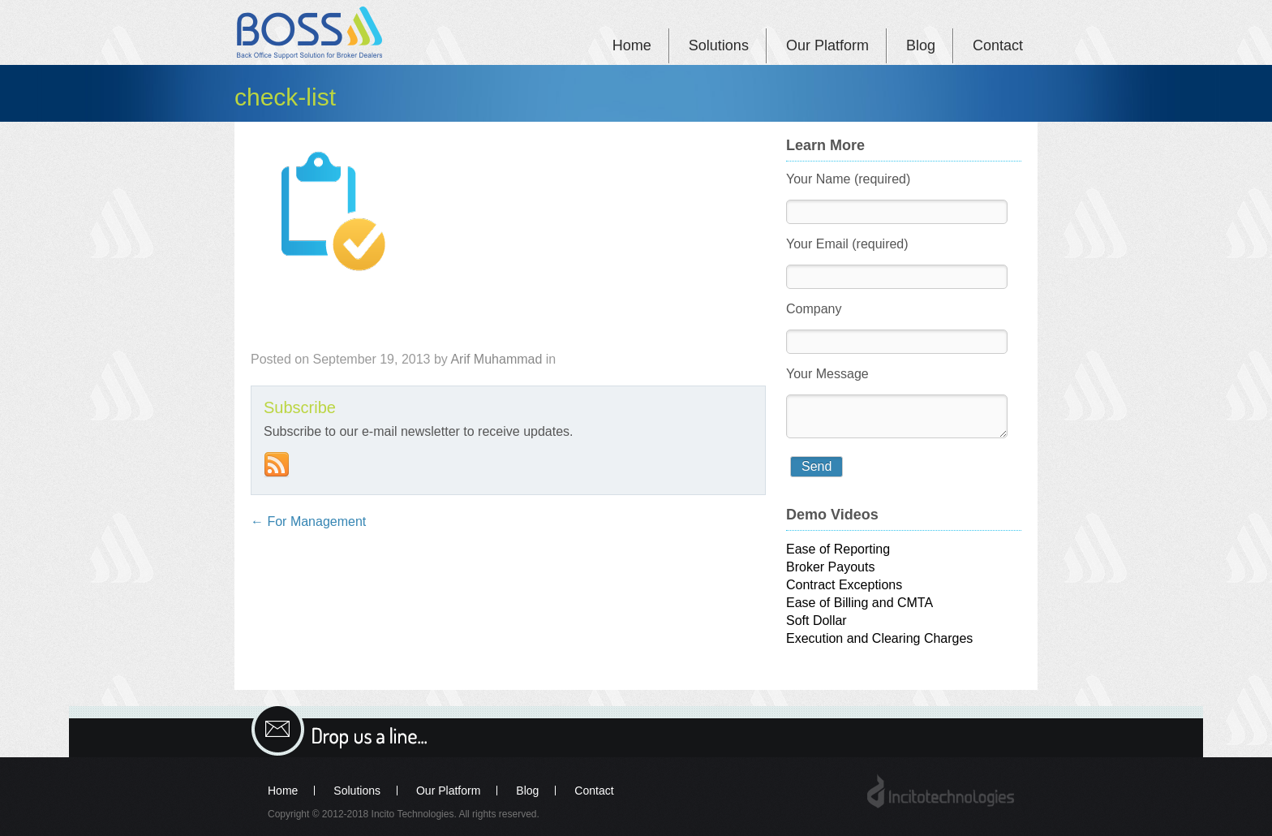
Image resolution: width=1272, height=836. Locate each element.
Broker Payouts (830, 567)
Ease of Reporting (838, 549)
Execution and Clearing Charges (879, 638)
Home (631, 45)
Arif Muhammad (496, 359)
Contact (998, 45)
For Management (308, 521)
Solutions (719, 45)
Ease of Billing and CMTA (859, 603)
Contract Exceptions (844, 585)
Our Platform (827, 45)
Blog (920, 45)
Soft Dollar (816, 620)
